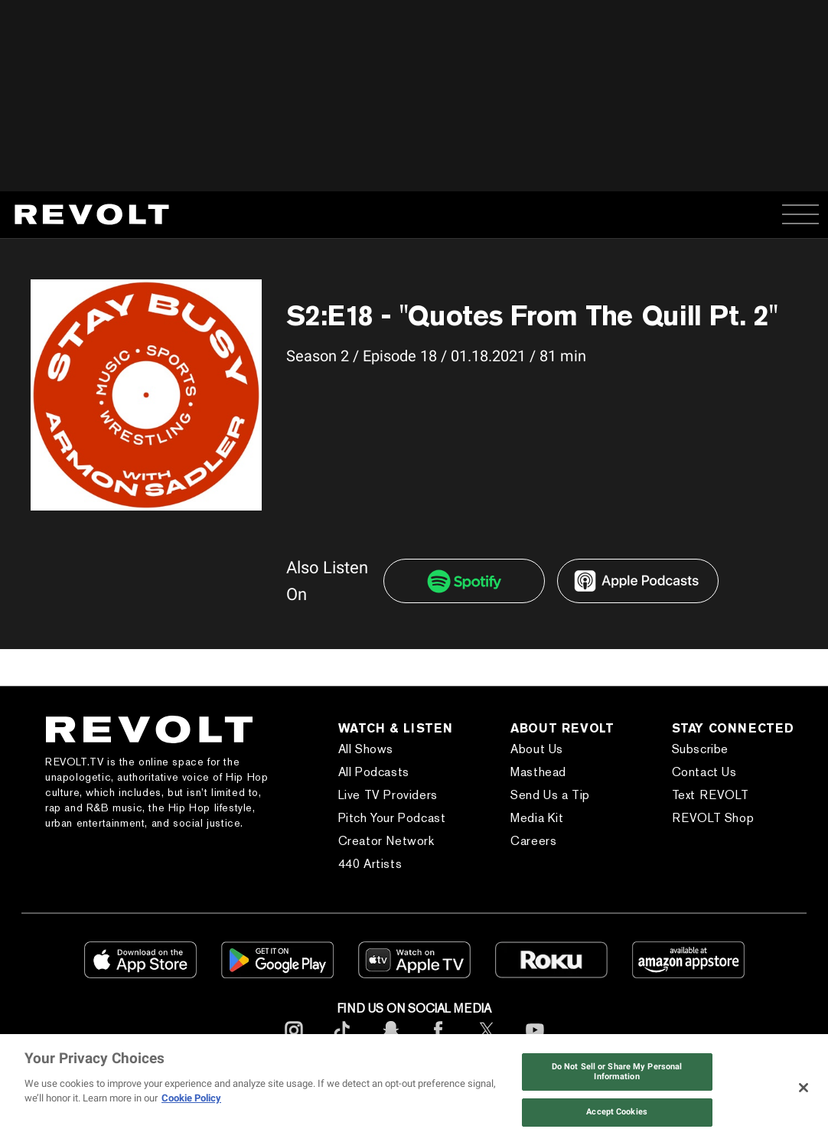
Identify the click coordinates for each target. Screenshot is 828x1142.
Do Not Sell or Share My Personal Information (617, 1072)
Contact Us (704, 772)
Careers (533, 841)
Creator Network (386, 841)
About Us (536, 749)
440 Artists (370, 864)
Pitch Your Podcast (392, 818)
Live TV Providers (388, 795)
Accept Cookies (616, 1112)
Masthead (538, 772)
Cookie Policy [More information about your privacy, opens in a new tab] (191, 1098)
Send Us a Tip (550, 795)
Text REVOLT (710, 795)
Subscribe (700, 749)
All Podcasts (373, 772)
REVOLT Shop (713, 818)
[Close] (803, 1087)
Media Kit (536, 818)
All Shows (365, 749)
